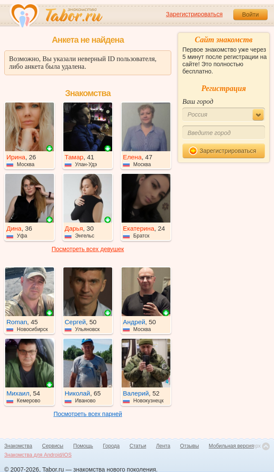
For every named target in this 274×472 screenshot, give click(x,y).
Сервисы (52, 446)
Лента (163, 446)
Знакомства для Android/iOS (37, 455)
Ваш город (197, 101)
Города (111, 446)
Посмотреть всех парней (88, 413)
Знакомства (18, 446)
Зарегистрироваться (194, 14)
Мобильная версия (231, 446)
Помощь (83, 446)
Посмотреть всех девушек (88, 249)
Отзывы (189, 446)
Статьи (138, 446)
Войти (250, 14)
